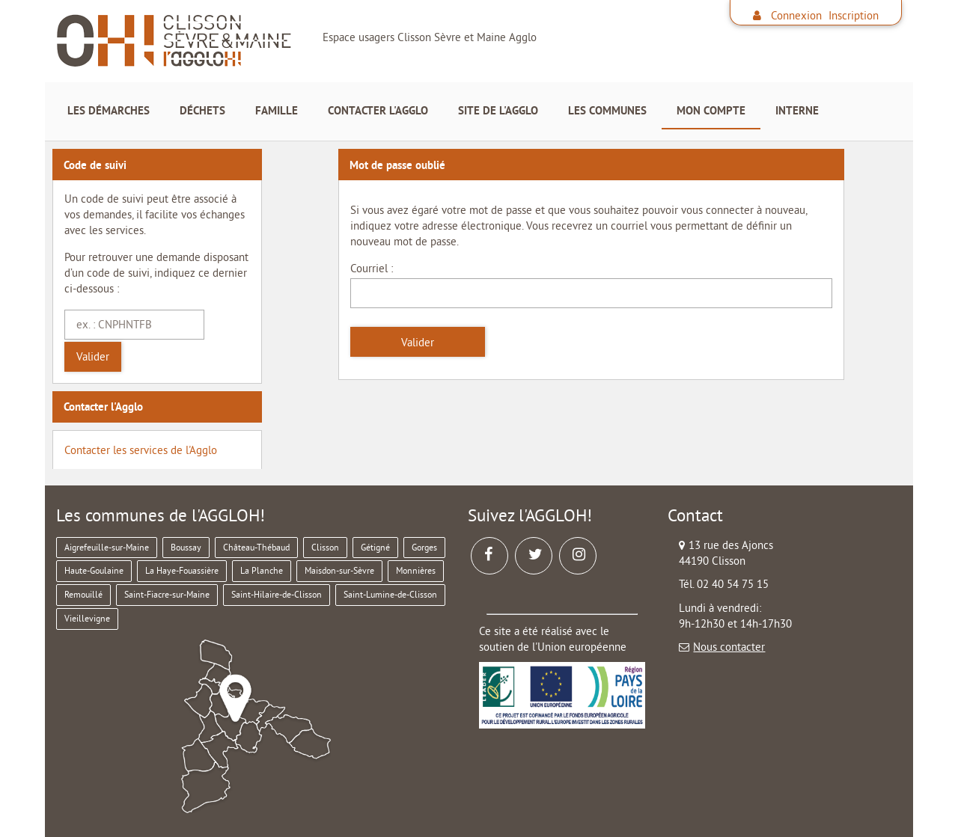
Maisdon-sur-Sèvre (339, 570)
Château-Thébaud (256, 547)
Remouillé (83, 594)
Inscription (854, 15)
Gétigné (375, 547)
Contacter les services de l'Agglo (140, 450)
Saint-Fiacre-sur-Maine (167, 594)
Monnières (416, 570)
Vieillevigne (87, 618)
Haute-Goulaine (93, 570)
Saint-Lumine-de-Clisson (390, 594)
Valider (92, 356)
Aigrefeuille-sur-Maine (106, 547)
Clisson (325, 547)
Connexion (796, 15)
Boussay (186, 547)
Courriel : (371, 268)
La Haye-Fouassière (182, 570)
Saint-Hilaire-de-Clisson (276, 594)
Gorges (424, 547)
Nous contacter (729, 647)
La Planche (261, 570)
